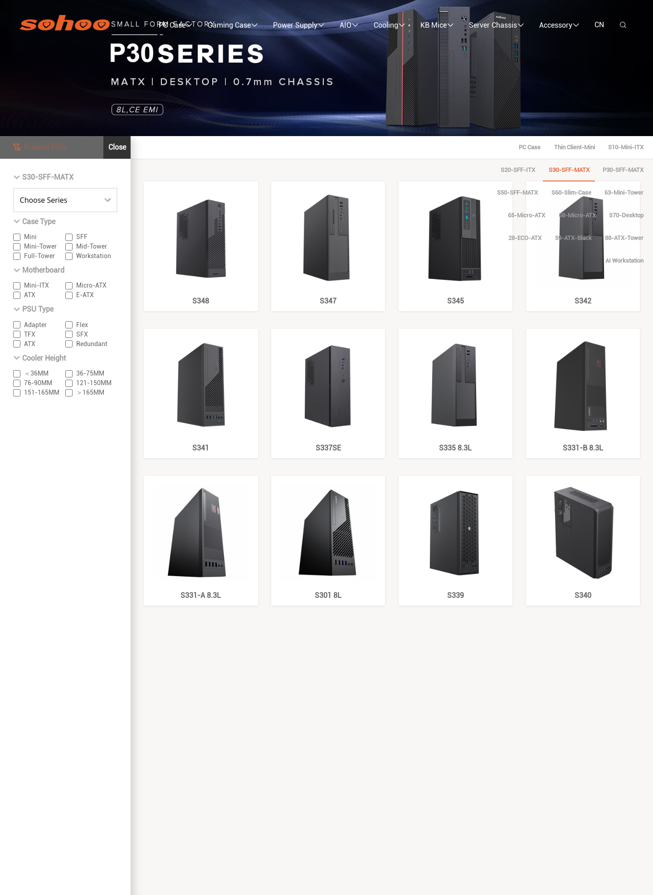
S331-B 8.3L (583, 391)
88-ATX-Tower (564, 169)
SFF (82, 236)
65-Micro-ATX (566, 147)
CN (599, 24)
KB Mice (437, 25)
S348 (201, 243)
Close (117, 147)
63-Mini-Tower (514, 147)
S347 (328, 243)
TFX (29, 334)
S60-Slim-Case (462, 147)
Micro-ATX (91, 285)
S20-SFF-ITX (248, 147)
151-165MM (41, 392)
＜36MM (36, 373)
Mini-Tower (40, 246)
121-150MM (94, 382)
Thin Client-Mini (148, 147)
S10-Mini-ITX (200, 147)
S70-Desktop (418, 169)
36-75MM (90, 373)
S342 (583, 243)
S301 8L (328, 538)
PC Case (176, 25)
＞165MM (90, 392)
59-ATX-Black (513, 169)
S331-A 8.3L (201, 538)
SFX (82, 334)
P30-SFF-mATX (353, 147)
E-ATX (85, 294)
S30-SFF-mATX (299, 147)
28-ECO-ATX (465, 169)
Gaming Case (233, 25)
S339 (456, 538)
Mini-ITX (36, 285)
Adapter (35, 324)
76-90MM (38, 382)
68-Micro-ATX (616, 147)
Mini (30, 236)
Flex (82, 324)
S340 (583, 538)
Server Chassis (496, 25)
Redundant (91, 343)
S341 (201, 391)
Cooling (389, 25)
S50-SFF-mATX (408, 147)
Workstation (93, 255)
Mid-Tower (91, 246)
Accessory (559, 25)
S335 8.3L (456, 391)
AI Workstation (616, 169)
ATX (29, 294)
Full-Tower (39, 255)
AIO (349, 25)
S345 (456, 243)
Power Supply (299, 25)
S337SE (328, 391)
